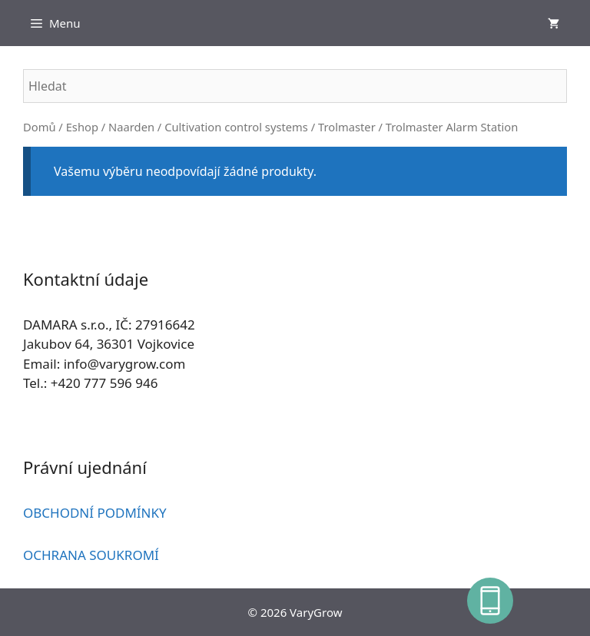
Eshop (82, 126)
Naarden (131, 126)
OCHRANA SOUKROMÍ (91, 555)
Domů (39, 126)
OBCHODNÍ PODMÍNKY (95, 513)
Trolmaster (347, 126)
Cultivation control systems (236, 126)
